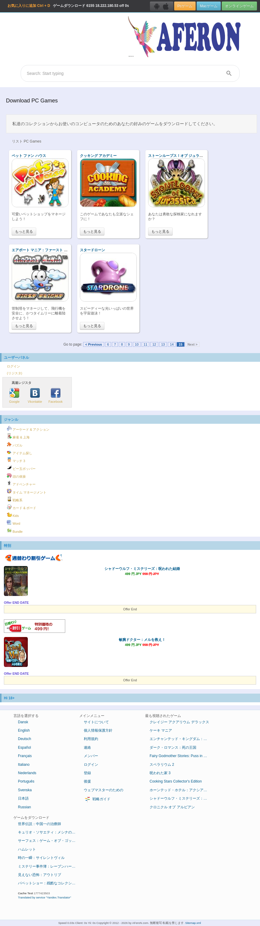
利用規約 (91, 739)
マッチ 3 (16, 460)
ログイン (13, 366)
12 (154, 344)
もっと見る (24, 231)
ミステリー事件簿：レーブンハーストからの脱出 (50, 866)
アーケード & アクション (28, 428)
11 (145, 344)
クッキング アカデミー (98, 156)
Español (24, 747)
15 (180, 344)
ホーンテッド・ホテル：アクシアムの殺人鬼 (182, 790)
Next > (192, 344)
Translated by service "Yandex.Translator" (44, 897)
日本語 (23, 798)
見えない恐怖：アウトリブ (39, 875)
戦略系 (14, 499)
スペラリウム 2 (162, 764)
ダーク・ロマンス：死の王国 (173, 747)
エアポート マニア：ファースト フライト (45, 250)
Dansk (23, 722)
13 (163, 344)
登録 (87, 773)
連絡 (87, 747)
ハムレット (27, 849)
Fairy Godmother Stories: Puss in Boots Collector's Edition (182, 756)
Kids (13, 515)
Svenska (25, 790)
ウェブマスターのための (103, 790)
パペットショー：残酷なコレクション (48, 883)
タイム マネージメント (26, 491)
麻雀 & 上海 (18, 436)
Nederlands (27, 773)
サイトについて (96, 722)
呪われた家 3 (160, 773)
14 (172, 344)
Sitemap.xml (193, 923)
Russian (24, 807)
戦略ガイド (97, 799)
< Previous (93, 344)
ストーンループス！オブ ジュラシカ (177, 156)
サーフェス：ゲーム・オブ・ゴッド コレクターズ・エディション (50, 841)
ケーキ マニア (161, 730)
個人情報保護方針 (98, 730)
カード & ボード (21, 507)
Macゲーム (208, 6)
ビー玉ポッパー (21, 467)
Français (25, 756)
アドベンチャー (21, 483)
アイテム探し (19, 452)
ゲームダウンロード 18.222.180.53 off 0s (68, 6)
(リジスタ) (14, 373)
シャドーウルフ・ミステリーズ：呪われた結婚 (142, 569)
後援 (87, 781)
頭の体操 (16, 475)
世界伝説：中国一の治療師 (39, 824)
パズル (14, 444)
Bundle (15, 530)
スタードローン (92, 250)
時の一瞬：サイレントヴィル (41, 858)
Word (13, 522)
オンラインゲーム (239, 6)
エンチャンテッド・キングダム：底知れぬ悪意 (182, 739)
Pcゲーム (184, 6)
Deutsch (24, 739)
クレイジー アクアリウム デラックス (179, 722)
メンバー (91, 756)
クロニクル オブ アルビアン (172, 807)
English (24, 730)
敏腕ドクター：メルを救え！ (142, 640)
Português (26, 781)
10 (137, 344)
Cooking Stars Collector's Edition (176, 781)
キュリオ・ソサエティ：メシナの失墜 (48, 832)
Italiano (24, 764)
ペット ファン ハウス (29, 156)
